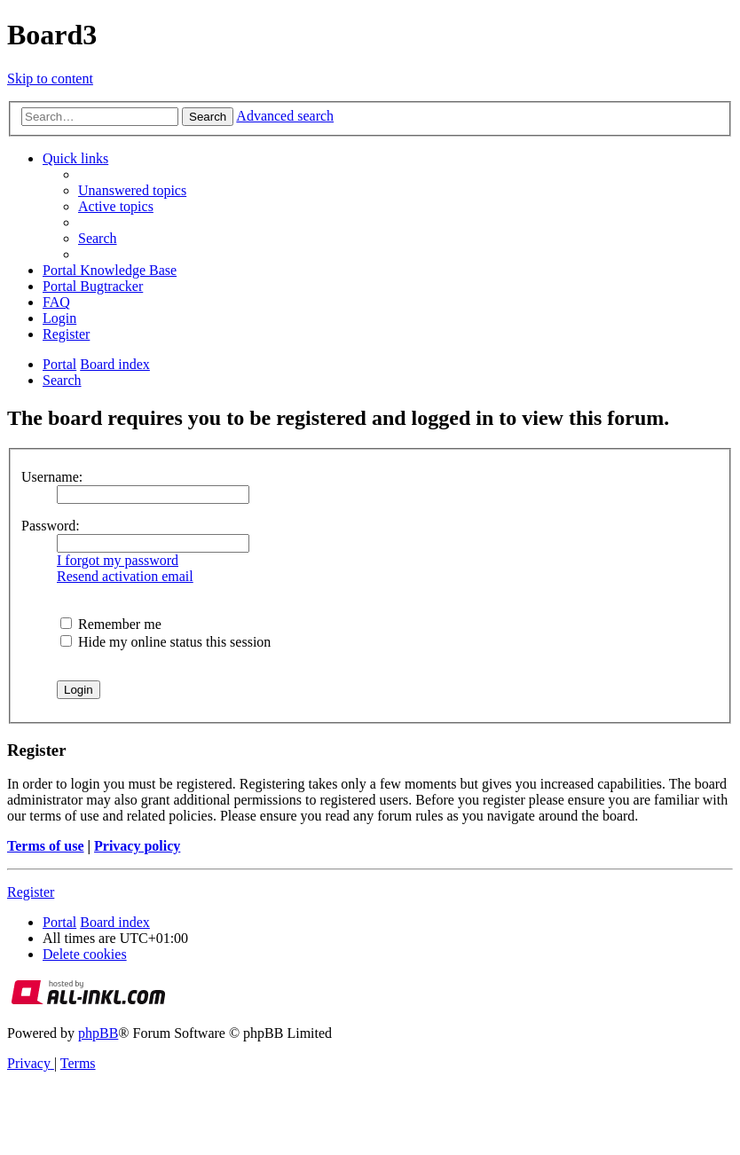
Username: (52, 476)
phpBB (98, 1033)
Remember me (110, 624)
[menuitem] (132, 190)
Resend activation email (125, 576)
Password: (50, 525)
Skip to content (50, 78)
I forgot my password (117, 560)
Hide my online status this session (165, 641)
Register (30, 892)
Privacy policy (137, 845)
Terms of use (45, 845)
